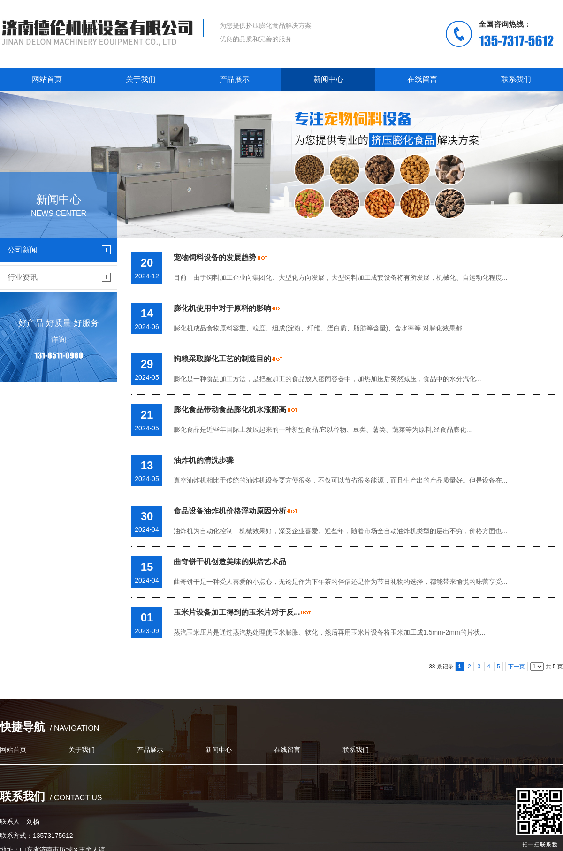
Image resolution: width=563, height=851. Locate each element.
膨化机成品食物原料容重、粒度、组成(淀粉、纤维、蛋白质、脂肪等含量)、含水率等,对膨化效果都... (321, 328)
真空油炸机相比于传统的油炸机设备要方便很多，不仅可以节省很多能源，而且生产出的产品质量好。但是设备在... (341, 480)
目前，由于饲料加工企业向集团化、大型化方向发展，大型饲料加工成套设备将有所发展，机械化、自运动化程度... (341, 277)
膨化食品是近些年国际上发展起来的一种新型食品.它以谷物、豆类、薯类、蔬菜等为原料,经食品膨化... (323, 429)
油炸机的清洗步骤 (204, 460)
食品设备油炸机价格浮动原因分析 (230, 511)
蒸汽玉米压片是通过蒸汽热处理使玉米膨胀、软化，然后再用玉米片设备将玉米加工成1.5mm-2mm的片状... (329, 632)
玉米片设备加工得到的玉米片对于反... (237, 612)
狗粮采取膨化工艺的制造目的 (222, 359)
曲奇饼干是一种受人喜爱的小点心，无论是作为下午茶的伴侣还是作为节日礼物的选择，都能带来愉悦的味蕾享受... (341, 581)
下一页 (516, 666)
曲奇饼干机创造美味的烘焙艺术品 (230, 562)
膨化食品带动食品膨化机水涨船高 (230, 410)
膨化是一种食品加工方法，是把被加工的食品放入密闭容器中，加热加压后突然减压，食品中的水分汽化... (327, 379)
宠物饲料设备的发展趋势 (215, 257)
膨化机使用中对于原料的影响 (222, 308)
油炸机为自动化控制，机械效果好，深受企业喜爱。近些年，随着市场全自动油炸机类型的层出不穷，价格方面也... (341, 531)
